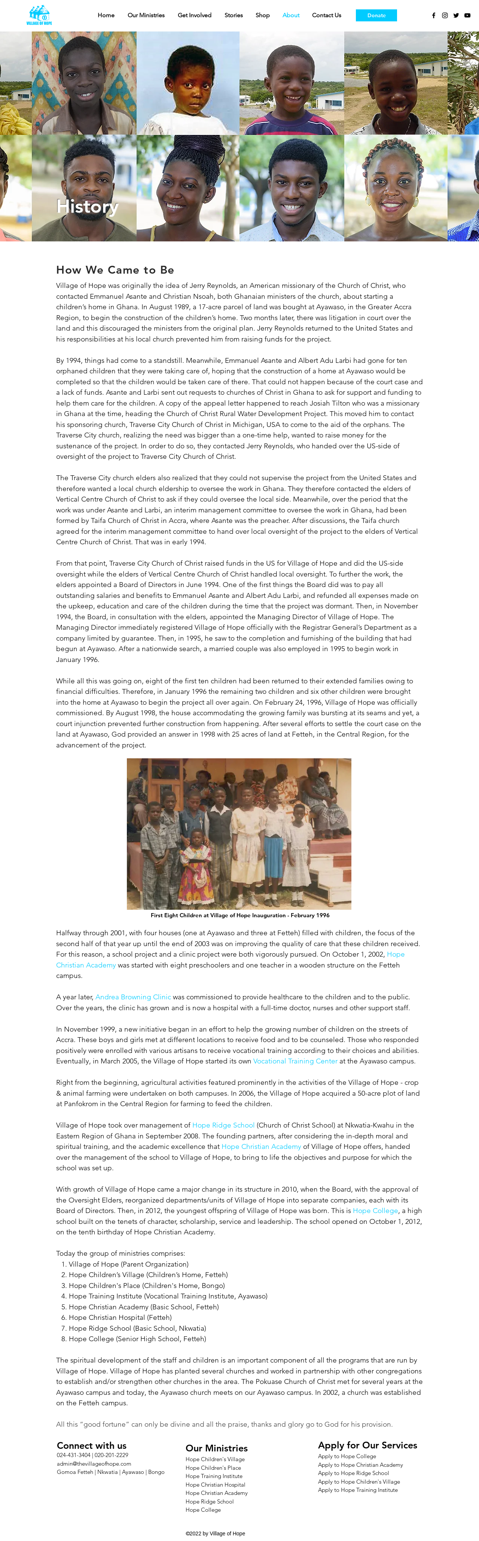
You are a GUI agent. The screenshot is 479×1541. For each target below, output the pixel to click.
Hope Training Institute (105, 1296)
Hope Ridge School (223, 1125)
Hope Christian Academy (109, 1307)
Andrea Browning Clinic (133, 997)
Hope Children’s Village (106, 1274)
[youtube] (467, 15)
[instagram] (445, 15)
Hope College (375, 1210)
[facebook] (433, 15)
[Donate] (376, 15)
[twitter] (456, 15)
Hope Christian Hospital (107, 1317)
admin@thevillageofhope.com (94, 1463)
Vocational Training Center (295, 1061)
